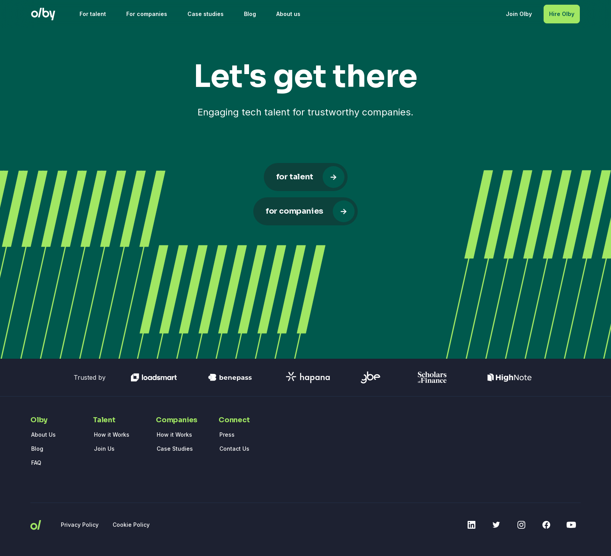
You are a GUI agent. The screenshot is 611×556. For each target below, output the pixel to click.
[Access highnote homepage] (510, 377)
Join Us (104, 448)
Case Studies (175, 448)
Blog (37, 448)
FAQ (36, 462)
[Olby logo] (43, 14)
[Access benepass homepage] (230, 377)
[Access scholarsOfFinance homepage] (432, 377)
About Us (43, 434)
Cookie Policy (131, 524)
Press (227, 434)
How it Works (111, 434)
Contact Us (234, 448)
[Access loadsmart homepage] (153, 377)
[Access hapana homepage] (308, 377)
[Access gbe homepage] (370, 377)
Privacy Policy (80, 524)
